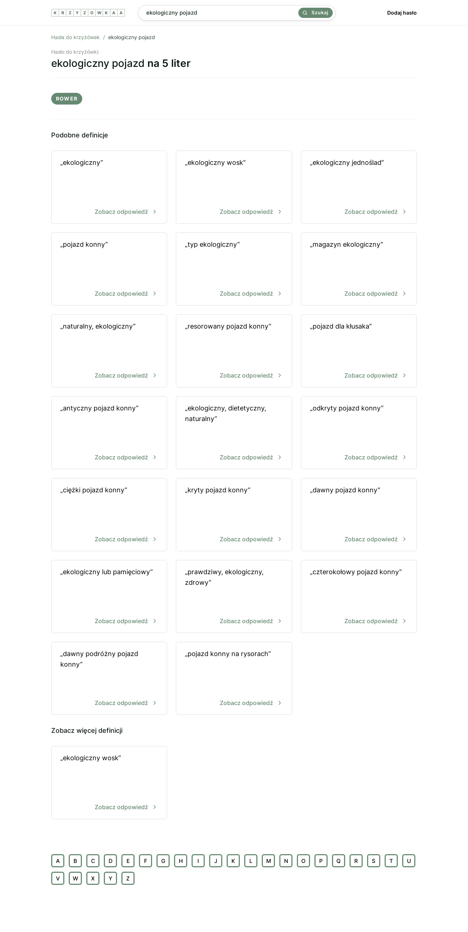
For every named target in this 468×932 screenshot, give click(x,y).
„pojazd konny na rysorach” (234, 679)
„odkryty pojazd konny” (359, 433)
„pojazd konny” (109, 269)
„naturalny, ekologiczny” (109, 351)
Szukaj (315, 12)
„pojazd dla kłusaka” (359, 351)
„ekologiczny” (109, 188)
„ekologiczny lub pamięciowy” (109, 597)
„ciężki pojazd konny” (109, 515)
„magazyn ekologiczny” (359, 269)
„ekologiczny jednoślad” (359, 188)
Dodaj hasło (402, 13)
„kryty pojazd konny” (234, 515)
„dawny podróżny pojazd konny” (109, 679)
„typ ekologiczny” (234, 269)
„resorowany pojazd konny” (234, 351)
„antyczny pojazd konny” (109, 433)
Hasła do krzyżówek (75, 37)
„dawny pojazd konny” (359, 515)
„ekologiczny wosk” (234, 188)
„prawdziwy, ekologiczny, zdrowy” (234, 597)
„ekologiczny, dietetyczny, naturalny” (234, 433)
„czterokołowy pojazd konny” (359, 597)
